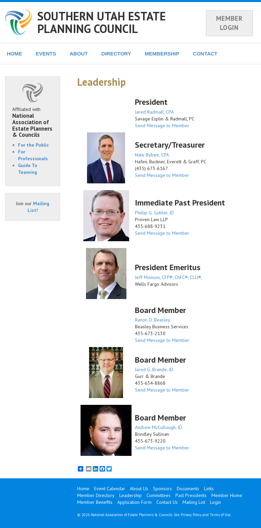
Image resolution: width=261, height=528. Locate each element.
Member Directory (96, 495)
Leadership (130, 495)
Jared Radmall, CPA (154, 112)
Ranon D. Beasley (152, 320)
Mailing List (193, 502)
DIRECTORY (116, 53)
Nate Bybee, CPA (152, 155)
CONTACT (205, 53)
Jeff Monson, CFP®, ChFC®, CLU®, (168, 277)
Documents (188, 488)
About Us (139, 488)
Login (215, 502)
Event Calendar (109, 488)
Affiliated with (32, 122)
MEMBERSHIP (162, 53)
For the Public (33, 145)
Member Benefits (94, 502)
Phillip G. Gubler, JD (154, 213)
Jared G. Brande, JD (154, 369)
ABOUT (79, 53)
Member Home (226, 495)
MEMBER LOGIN (229, 23)
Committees (158, 495)
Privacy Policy (191, 514)
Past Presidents (191, 495)
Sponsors (162, 488)
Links (209, 488)
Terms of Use (220, 514)
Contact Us (167, 502)
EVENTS (46, 53)
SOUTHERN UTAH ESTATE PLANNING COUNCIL (101, 22)
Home (83, 488)
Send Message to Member (162, 125)
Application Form (134, 502)
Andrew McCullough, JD (158, 427)
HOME (14, 53)
